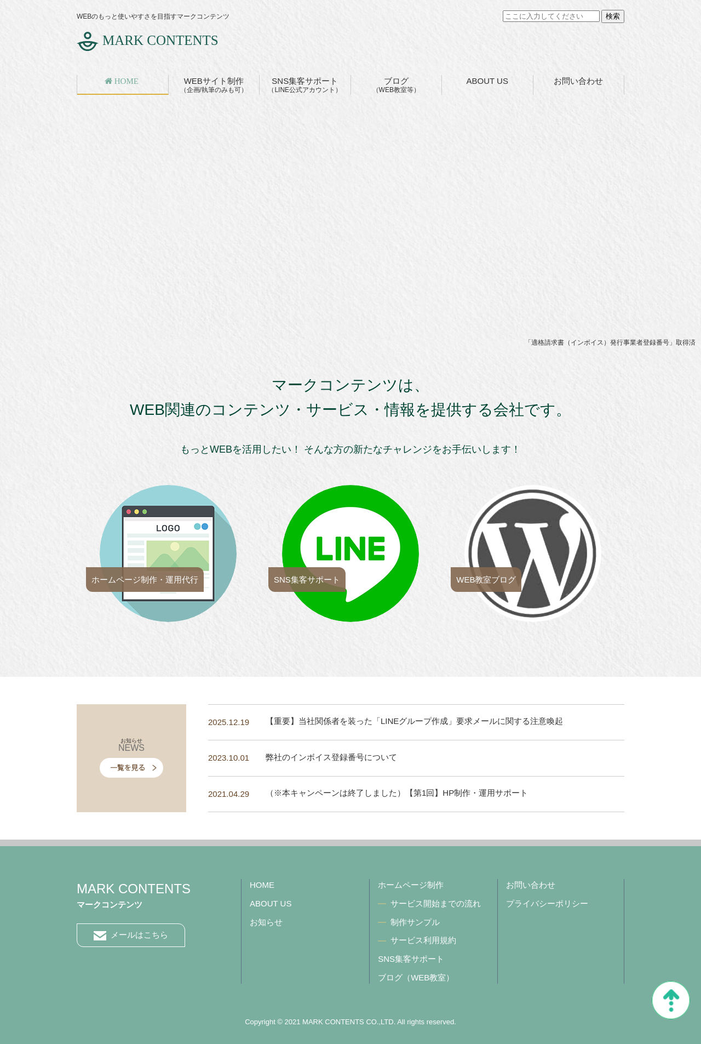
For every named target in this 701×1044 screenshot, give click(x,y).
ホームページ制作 (411, 884)
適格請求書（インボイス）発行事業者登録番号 (600, 342)
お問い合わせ (578, 80)
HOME (262, 884)
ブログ (396, 85)
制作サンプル (415, 922)
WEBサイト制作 (214, 85)
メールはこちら (131, 935)
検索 (613, 16)
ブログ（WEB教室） (416, 977)
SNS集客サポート (305, 85)
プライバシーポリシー (547, 903)
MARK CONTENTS (160, 40)
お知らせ (266, 922)
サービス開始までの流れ (435, 903)
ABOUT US (487, 80)
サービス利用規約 (423, 940)
